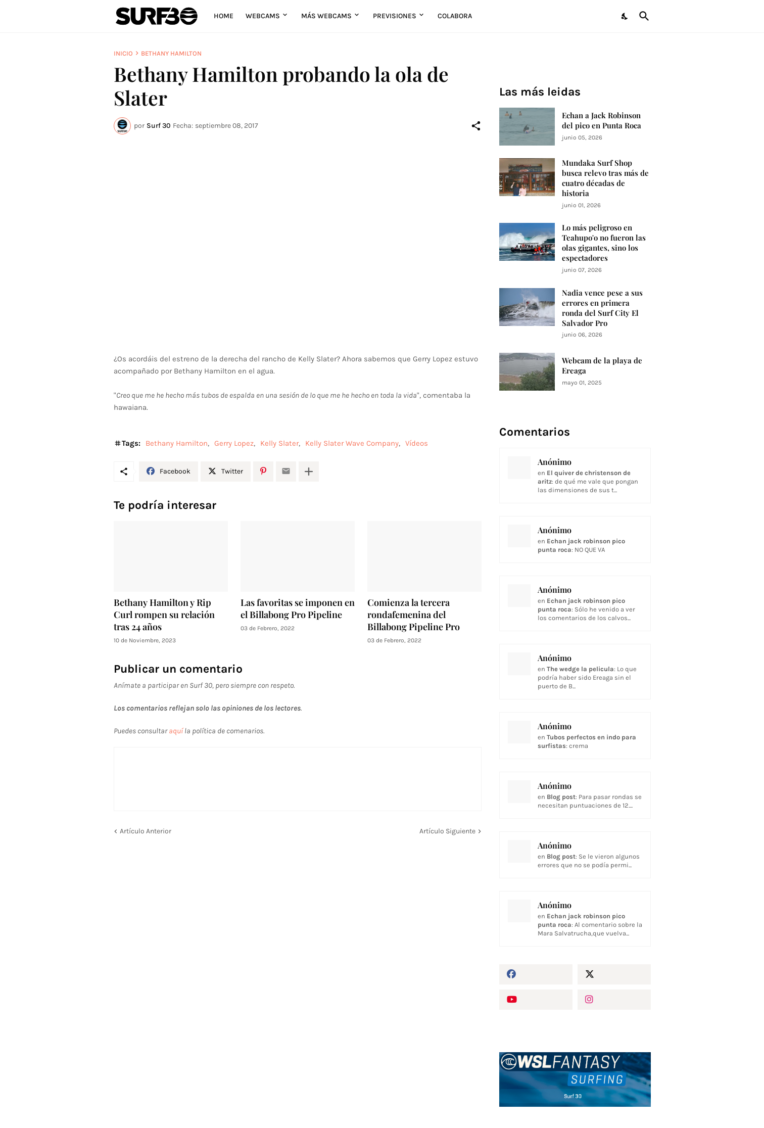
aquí (176, 730)
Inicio (123, 53)
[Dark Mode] (625, 16)
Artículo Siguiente (447, 831)
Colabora (455, 16)
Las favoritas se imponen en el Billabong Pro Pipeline (298, 609)
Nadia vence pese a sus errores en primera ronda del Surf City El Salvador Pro (602, 308)
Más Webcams (326, 16)
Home (223, 16)
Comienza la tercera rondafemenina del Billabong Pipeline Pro (413, 615)
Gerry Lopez (234, 443)
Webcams (263, 16)
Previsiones (394, 16)
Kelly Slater (279, 443)
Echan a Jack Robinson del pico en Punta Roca (601, 120)
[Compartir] (476, 125)
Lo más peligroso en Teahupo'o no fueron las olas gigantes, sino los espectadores (604, 243)
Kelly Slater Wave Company (352, 443)
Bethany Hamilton (171, 53)
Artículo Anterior (145, 831)
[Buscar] (642, 16)
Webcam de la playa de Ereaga (602, 365)
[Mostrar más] (309, 471)
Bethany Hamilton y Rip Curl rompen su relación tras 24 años (164, 615)
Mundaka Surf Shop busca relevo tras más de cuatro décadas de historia (605, 178)
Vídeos (416, 443)
